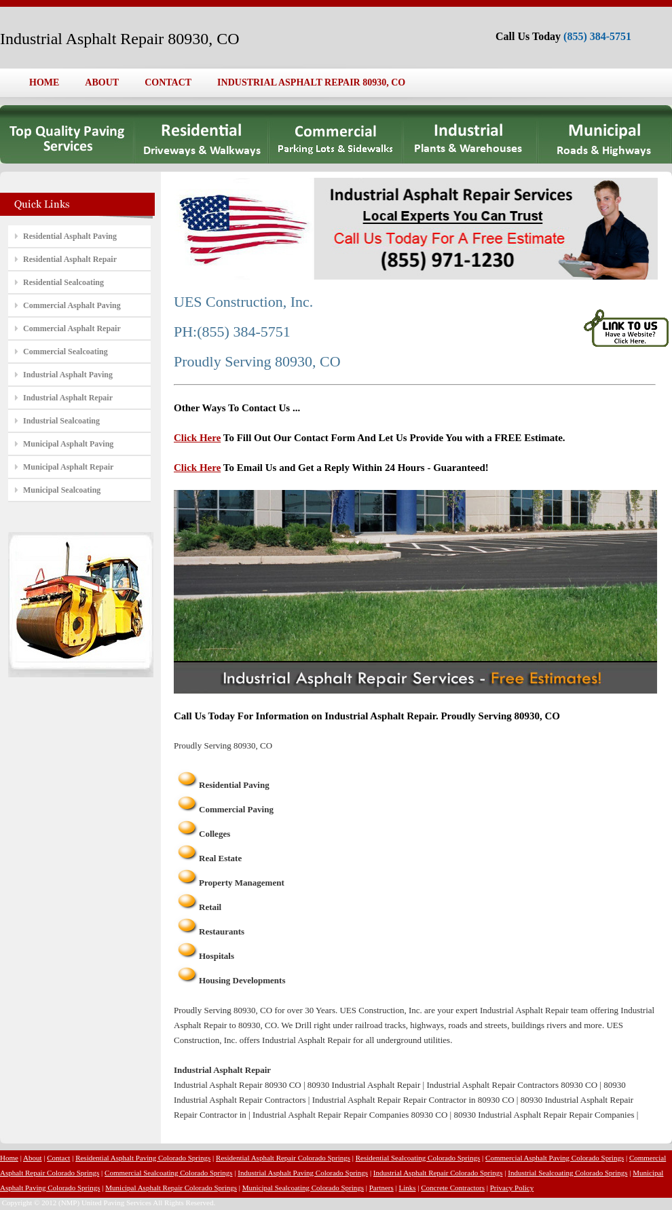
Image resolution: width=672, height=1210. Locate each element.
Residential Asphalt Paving (70, 236)
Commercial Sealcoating (65, 351)
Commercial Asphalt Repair (72, 328)
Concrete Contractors (453, 1188)
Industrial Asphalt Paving (68, 374)
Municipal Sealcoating (61, 490)
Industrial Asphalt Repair (68, 397)
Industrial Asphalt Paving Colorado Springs (303, 1173)
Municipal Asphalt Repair (68, 467)
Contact (58, 1158)
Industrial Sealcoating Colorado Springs (567, 1173)
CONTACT (168, 82)
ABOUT (102, 82)
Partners (381, 1188)
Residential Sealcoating (63, 282)
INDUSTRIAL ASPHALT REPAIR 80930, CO (311, 82)
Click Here (197, 437)
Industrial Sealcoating (61, 421)
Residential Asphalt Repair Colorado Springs (283, 1158)
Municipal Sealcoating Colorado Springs (303, 1188)
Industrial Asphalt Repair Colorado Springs (438, 1173)
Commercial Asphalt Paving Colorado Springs (554, 1158)
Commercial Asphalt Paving (72, 305)
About (32, 1158)
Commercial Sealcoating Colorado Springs (169, 1173)
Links (407, 1188)
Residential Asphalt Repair (70, 259)
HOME (44, 82)
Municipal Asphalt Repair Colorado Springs (171, 1188)
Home (9, 1158)
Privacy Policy (512, 1188)
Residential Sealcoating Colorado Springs (418, 1158)
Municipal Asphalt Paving (68, 444)
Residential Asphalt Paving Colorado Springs (142, 1158)
